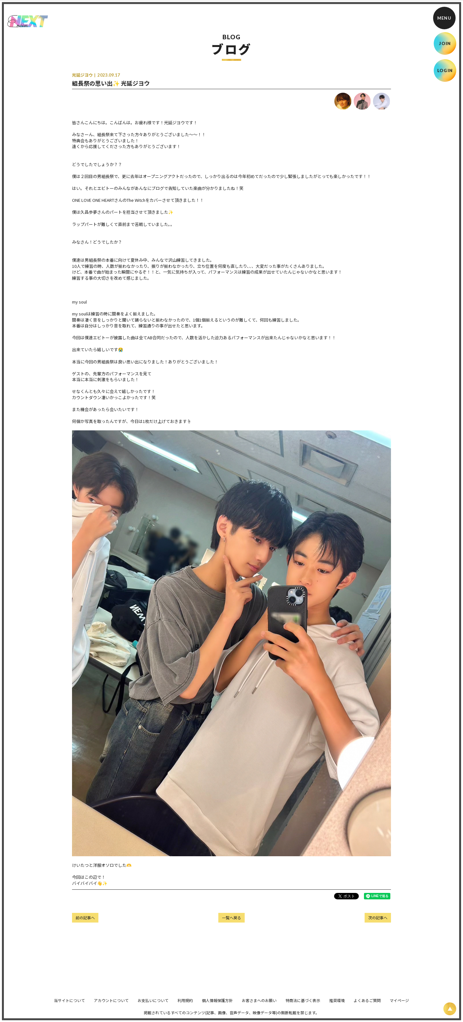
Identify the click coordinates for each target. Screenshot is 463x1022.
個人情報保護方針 (217, 1005)
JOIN (445, 43)
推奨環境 (337, 1005)
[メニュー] (444, 18)
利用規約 (185, 1005)
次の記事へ (377, 917)
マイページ (399, 1005)
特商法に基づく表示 (303, 1005)
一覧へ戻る (231, 917)
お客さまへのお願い (259, 1005)
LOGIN (445, 70)
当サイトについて (69, 1005)
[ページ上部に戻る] (449, 1008)
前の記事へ (85, 917)
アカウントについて (111, 1005)
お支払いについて (153, 1005)
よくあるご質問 (367, 1005)
